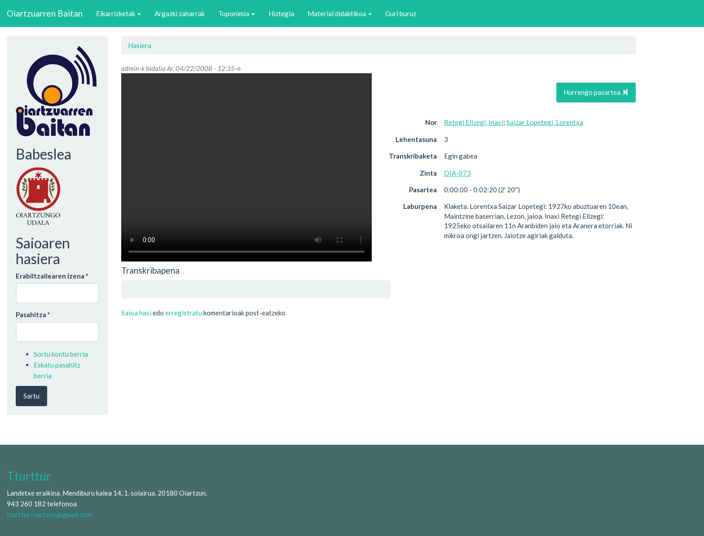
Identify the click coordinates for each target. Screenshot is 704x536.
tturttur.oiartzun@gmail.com (49, 514)
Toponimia (236, 13)
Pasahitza (33, 314)
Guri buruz (400, 13)
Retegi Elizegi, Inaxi (473, 122)
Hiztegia (281, 13)
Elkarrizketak (118, 13)
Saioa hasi (136, 313)
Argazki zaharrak (179, 13)
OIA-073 (457, 173)
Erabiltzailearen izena (52, 276)
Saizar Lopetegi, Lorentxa (544, 122)
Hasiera (139, 45)
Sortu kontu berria (61, 354)
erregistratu (183, 313)
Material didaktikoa (340, 13)
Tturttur (29, 476)
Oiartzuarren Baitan (45, 13)
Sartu (31, 396)
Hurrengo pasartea (596, 92)
